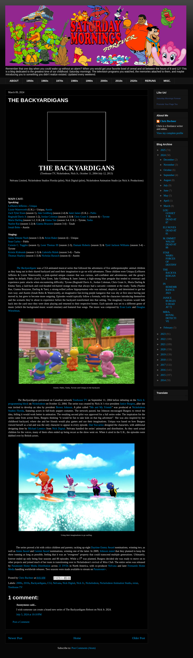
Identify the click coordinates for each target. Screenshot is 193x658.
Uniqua (33, 206)
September (169, 175)
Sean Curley (14, 241)
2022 (163, 339)
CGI (49, 583)
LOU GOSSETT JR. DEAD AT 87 (169, 216)
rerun (135, 583)
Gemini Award (41, 551)
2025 (163, 150)
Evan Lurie (125, 307)
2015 (163, 375)
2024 (163, 155)
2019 (163, 354)
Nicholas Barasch (50, 255)
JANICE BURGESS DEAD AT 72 (169, 302)
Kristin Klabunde (17, 252)
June (166, 190)
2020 (163, 349)
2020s (133, 80)
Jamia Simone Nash (18, 238)
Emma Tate (51, 220)
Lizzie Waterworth (17, 209)
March (167, 206)
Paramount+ (100, 569)
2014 (163, 380)
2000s (104, 80)
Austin (48, 209)
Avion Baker (51, 238)
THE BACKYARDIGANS (169, 274)
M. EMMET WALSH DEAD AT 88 (169, 243)
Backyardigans (38, 583)
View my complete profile (170, 133)
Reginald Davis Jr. (17, 216)
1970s (59, 80)
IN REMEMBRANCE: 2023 (170, 288)
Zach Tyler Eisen (16, 213)
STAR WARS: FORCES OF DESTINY (170, 258)
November (169, 164)
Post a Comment (21, 622)
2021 (163, 344)
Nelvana (112, 565)
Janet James (75, 213)
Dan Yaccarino (96, 425)
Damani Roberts (81, 245)
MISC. (167, 80)
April (166, 200)
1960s (44, 80)
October (167, 170)
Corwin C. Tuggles (18, 245)
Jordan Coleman (49, 216)
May (166, 195)
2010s (118, 80)
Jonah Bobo (14, 227)
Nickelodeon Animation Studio (115, 583)
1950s (29, 80)
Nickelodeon (38, 403)
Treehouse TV (80, 400)
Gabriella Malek (50, 252)
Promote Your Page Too (167, 104)
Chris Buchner (168, 121)
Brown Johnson (64, 407)
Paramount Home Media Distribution (31, 565)
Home (77, 638)
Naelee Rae (14, 223)
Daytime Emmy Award (102, 547)
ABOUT (14, 80)
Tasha (90, 220)
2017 (163, 364)
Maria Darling (15, 220)
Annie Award (22, 551)
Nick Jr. (80, 583)
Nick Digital (58, 428)
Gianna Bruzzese (44, 223)
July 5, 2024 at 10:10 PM (29, 614)
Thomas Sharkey (16, 255)
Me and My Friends (101, 407)
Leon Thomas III (49, 245)
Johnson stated (107, 551)
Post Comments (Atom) (84, 648)
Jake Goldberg (45, 213)
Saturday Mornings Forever (169, 98)
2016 (163, 370)
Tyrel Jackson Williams (117, 245)
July (165, 185)
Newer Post (15, 638)
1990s (89, 80)
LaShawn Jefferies (17, 206)
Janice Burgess (127, 403)
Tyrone (105, 216)
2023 (163, 334)
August (167, 180)
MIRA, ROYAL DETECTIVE (169, 316)
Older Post (138, 638)
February (168, 327)
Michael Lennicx (37, 428)
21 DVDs (64, 565)
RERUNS (150, 80)
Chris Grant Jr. (81, 216)
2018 (163, 359)
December (169, 159)
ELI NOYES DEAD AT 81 (169, 230)
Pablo (93, 213)
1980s (74, 80)
